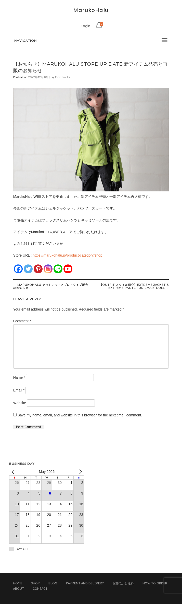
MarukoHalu (91, 10)
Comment (22, 321)
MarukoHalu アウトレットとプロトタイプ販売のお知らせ (50, 286)
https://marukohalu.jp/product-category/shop (67, 255)
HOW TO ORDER (154, 583)
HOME (17, 583)
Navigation (25, 41)
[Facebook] (18, 268)
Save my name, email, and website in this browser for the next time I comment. (80, 415)
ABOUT (18, 589)
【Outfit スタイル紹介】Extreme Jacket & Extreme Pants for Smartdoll (134, 286)
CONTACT (40, 589)
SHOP (35, 583)
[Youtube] (67, 268)
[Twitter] (28, 268)
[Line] (58, 268)
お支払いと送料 (123, 583)
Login (85, 26)
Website (19, 403)
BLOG (52, 583)
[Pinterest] (38, 268)
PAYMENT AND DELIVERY (85, 583)
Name (19, 377)
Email (18, 390)
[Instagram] (48, 268)
